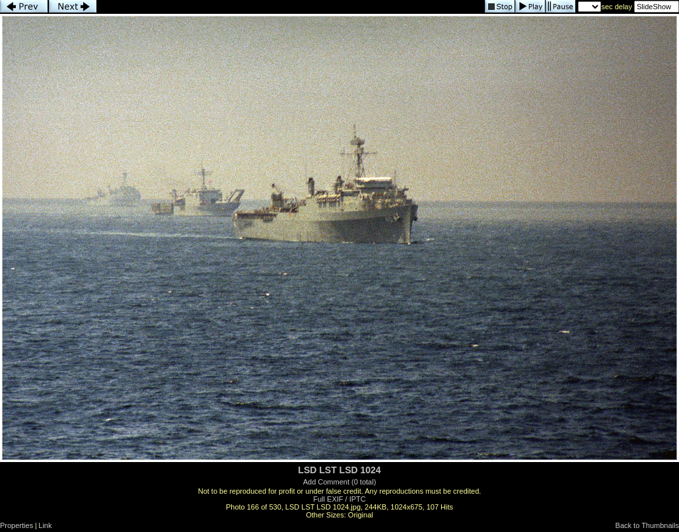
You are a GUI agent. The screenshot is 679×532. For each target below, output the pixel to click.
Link (45, 525)
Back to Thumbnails (647, 525)
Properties (16, 525)
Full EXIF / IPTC (339, 499)
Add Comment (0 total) (339, 482)
